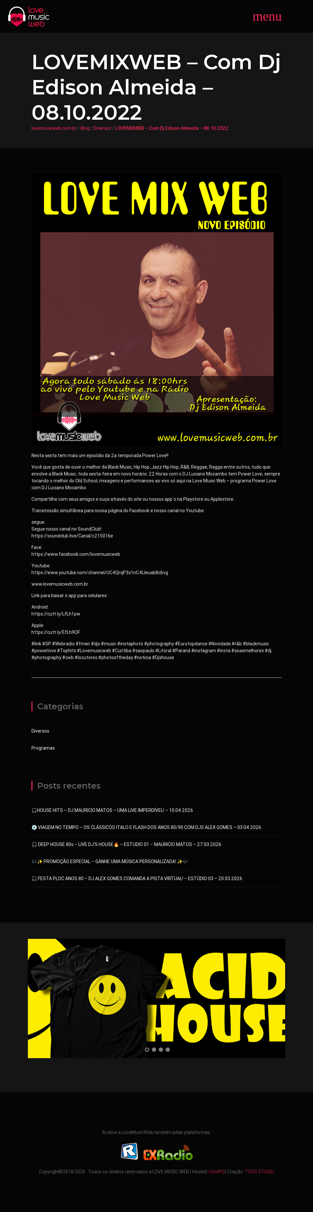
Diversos (102, 128)
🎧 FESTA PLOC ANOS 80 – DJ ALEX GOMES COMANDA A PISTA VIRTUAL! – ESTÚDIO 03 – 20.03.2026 (136, 878)
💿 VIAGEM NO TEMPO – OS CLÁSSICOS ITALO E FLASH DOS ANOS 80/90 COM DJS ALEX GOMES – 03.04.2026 (146, 827)
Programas (43, 748)
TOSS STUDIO (259, 1172)
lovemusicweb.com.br (54, 128)
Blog (85, 128)
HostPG (217, 1172)
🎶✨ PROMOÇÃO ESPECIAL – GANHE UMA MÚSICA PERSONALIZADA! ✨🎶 (109, 861)
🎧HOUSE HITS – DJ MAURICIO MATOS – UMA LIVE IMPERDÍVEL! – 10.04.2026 (112, 810)
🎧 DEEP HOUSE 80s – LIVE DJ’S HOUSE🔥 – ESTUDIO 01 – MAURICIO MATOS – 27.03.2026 (126, 844)
